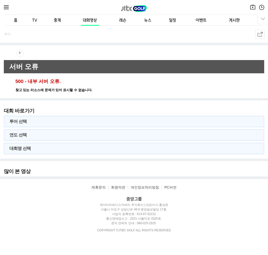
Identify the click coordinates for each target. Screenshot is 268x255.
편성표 (261, 10)
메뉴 (6, 7)
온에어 (252, 10)
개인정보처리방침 (145, 187)
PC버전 (170, 187)
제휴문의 (98, 187)
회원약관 (118, 187)
